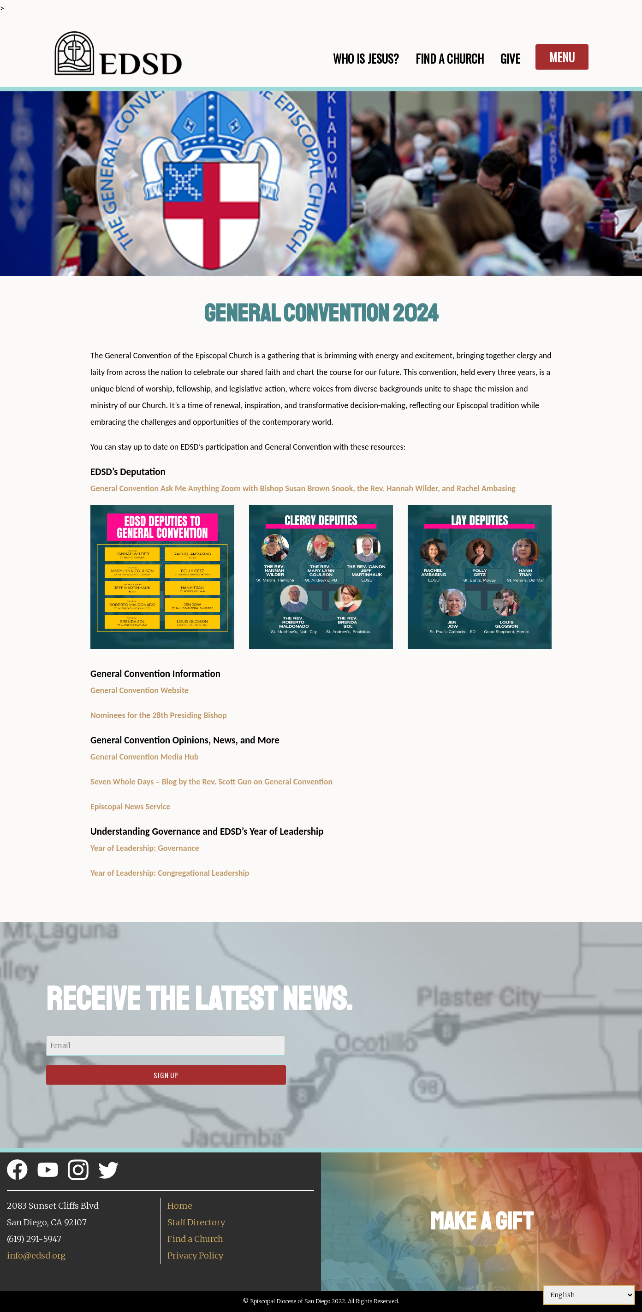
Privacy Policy (195, 1255)
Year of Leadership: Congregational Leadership (169, 873)
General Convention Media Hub (144, 757)
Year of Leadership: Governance (144, 848)
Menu (562, 57)
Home (179, 1205)
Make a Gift (481, 1221)
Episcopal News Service (130, 806)
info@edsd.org (36, 1255)
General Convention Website (139, 690)
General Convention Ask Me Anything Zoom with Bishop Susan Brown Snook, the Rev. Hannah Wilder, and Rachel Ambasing (303, 488)
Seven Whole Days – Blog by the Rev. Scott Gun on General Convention (211, 782)
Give (510, 58)
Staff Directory (196, 1222)
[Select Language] (589, 1295)
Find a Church (195, 1239)
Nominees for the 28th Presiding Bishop (158, 715)
